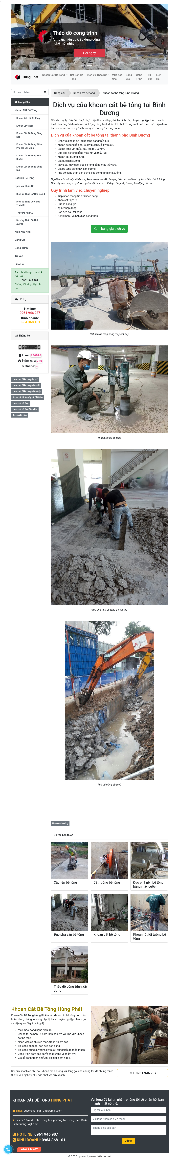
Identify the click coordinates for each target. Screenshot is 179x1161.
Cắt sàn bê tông (76, 77)
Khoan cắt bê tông (53, 75)
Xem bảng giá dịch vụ (109, 229)
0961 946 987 (30, 280)
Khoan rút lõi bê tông (28, 118)
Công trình (139, 77)
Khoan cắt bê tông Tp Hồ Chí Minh (28, 397)
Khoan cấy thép (24, 125)
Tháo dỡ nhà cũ (24, 212)
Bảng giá (129, 77)
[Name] (128, 1110)
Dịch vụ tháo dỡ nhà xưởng (27, 222)
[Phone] (128, 1119)
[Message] (128, 1130)
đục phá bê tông (20, 415)
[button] (23, 37)
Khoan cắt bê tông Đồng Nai (29, 168)
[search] (26, 92)
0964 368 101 (30, 322)
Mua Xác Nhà (117, 77)
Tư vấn (150, 77)
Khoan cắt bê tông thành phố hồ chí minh (29, 146)
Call (142, 1073)
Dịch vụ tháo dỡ (97, 75)
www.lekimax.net (100, 1156)
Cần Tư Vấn (89, 53)
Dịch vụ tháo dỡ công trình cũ (28, 203)
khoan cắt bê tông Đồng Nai (25, 409)
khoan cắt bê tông (60, 823)
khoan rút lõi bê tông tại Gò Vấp (27, 391)
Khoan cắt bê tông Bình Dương (121, 93)
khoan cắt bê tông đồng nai (29, 135)
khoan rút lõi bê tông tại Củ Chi (26, 385)
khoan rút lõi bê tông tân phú (25, 379)
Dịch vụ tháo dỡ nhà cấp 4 (30, 194)
